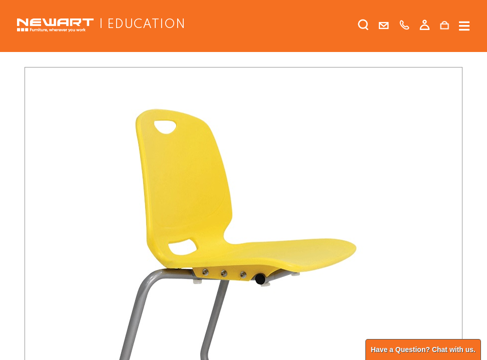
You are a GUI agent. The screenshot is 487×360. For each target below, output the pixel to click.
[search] (363, 27)
